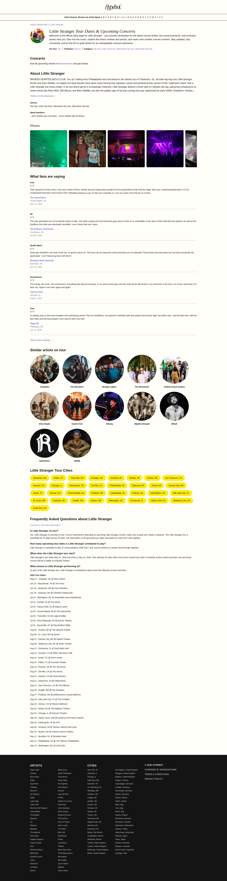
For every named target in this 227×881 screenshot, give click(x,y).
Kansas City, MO (176, 485)
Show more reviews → (41, 340)
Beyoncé (33, 818)
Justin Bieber (35, 812)
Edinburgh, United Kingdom (98, 850)
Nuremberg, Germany (123, 791)
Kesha (60, 839)
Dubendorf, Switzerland (124, 825)
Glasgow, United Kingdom (125, 773)
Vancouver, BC (93, 818)
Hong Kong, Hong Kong (124, 832)
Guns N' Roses (63, 822)
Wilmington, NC (116, 500)
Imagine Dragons (36, 839)
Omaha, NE (152, 478)
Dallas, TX (58, 478)
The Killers (62, 829)
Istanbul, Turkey (121, 829)
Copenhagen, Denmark (124, 784)
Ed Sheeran (34, 794)
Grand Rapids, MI (38, 201)
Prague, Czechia (121, 780)
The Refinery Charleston (42, 229)
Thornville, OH (77, 478)
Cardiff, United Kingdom (96, 843)
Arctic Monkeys (64, 808)
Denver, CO (55, 493)
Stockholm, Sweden (123, 822)
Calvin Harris (63, 871)
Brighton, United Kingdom (125, 777)
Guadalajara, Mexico (95, 836)
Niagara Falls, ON (94, 822)
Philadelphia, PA (117, 485)
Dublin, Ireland (120, 801)
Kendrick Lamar (36, 857)
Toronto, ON (92, 815)
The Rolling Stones (65, 853)
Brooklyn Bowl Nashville (42, 260)
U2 (31, 822)
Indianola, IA (92, 773)
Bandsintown (66, 63)
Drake (32, 780)
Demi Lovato (63, 825)
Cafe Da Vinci (36, 292)
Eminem (33, 773)
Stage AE (34, 323)
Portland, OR (97, 493)
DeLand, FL (35, 295)
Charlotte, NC (59, 500)
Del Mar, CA (96, 485)
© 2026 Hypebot (154, 765)
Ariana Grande (35, 843)
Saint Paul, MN (93, 780)
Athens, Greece (121, 798)
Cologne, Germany (122, 787)
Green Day (34, 836)
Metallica (33, 829)
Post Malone (63, 787)
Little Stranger (57, 24)
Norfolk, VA (134, 478)
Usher (32, 860)
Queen (32, 871)
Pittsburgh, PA (36, 326)
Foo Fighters (63, 784)
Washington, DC (158, 493)
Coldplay (33, 787)
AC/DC (60, 798)
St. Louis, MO (39, 500)
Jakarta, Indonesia (122, 843)
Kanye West (62, 780)
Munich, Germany (122, 794)
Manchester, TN (76, 485)
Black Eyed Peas (64, 850)
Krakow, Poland (121, 815)
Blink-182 (61, 832)
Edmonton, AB (93, 829)
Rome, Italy (119, 812)
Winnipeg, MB (92, 791)
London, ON (92, 805)
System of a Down (65, 801)
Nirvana (61, 791)
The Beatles (34, 815)
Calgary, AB (91, 798)
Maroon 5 (33, 791)
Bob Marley (62, 857)
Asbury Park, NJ (158, 500)
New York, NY (92, 770)
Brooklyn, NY (97, 478)
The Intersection (38, 197)
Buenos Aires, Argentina (124, 850)
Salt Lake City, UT (181, 493)
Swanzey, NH (138, 485)
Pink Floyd (62, 805)
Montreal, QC (92, 825)
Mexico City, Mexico (95, 832)
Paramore (34, 864)
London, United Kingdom (97, 846)
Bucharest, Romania (123, 818)
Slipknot (61, 867)
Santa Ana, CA (39, 508)
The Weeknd (35, 832)
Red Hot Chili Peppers (38, 808)
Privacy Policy (154, 779)
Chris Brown (62, 777)
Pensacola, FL (136, 500)
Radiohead (62, 836)
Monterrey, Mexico (94, 839)
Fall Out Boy (62, 818)
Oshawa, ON (92, 808)
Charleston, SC (37, 232)
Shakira (61, 846)
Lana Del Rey (63, 794)
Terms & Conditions (157, 774)
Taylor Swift (34, 770)
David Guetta (63, 812)
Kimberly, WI (116, 478)
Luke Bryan (62, 843)
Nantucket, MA (39, 478)
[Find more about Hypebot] (113, 7)
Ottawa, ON (92, 812)
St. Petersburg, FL (94, 787)
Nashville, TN (36, 264)
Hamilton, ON (92, 794)
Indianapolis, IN (118, 493)
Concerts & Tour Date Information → (46, 525)
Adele (32, 798)
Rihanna (33, 825)
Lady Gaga (34, 801)
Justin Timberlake (64, 773)
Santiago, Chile (121, 853)
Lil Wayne (34, 867)
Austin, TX (37, 493)
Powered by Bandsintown (160, 769)
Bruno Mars (34, 777)
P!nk (32, 846)
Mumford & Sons (64, 815)
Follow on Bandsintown (43, 96)
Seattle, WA (78, 500)
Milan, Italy (119, 805)
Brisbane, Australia (122, 846)
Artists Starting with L (40, 24)
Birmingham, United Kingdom (126, 770)
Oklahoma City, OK (181, 500)
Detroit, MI (156, 485)
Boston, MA (96, 500)
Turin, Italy (119, 808)
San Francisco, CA (173, 478)
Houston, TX (38, 485)
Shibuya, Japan (121, 836)
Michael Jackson (36, 850)
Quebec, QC (92, 801)
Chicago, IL (57, 485)
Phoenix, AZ (137, 493)
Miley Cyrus (62, 770)
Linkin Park (34, 805)
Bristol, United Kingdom (96, 853)
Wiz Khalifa (62, 860)
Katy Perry (34, 784)
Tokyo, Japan (120, 839)
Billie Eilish (34, 853)
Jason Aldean (63, 864)
